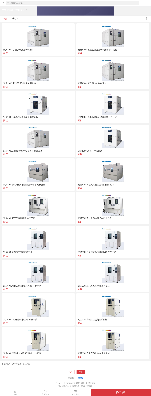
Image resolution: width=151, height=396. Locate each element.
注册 (81, 372)
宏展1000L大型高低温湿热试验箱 (18, 50)
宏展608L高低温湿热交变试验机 (92, 320)
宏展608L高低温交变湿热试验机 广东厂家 (22, 353)
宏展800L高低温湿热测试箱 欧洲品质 (95, 218)
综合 (5, 18)
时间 (15, 18)
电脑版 (80, 378)
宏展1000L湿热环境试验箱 (90, 151)
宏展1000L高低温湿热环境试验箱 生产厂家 (97, 117)
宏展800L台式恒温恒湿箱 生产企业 (94, 286)
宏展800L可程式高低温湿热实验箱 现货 (96, 185)
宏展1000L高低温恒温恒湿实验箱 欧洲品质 (22, 151)
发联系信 (75, 392)
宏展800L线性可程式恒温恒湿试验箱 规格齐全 (24, 185)
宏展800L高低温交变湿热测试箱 (18, 252)
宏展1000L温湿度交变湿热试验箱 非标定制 (97, 50)
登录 (70, 372)
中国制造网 (6, 364)
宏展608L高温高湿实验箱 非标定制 (94, 353)
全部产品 (26, 364)
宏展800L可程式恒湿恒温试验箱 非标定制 (22, 286)
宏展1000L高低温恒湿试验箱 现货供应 (20, 117)
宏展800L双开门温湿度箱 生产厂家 (19, 218)
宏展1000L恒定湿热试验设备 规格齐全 (20, 83)
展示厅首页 (16, 364)
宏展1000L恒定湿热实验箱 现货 (92, 83)
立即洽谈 (45, 392)
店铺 (15, 392)
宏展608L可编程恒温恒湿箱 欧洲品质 (20, 320)
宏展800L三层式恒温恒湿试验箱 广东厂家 (97, 252)
